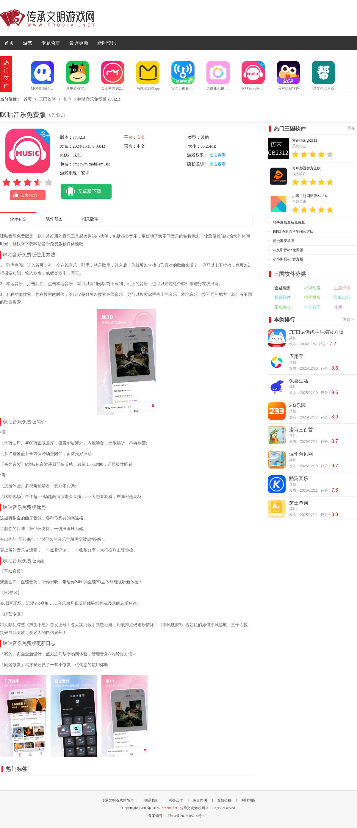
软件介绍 (18, 219)
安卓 (141, 137)
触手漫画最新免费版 (289, 222)
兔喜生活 (298, 380)
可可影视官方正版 (306, 168)
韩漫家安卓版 (283, 241)
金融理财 (282, 288)
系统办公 (282, 307)
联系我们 (151, 800)
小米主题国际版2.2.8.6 (309, 196)
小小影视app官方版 (288, 259)
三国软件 (47, 99)
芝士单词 (298, 502)
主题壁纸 (342, 288)
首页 (9, 43)
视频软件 (282, 297)
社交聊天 (312, 307)
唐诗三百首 (301, 429)
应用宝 (296, 356)
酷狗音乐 (298, 478)
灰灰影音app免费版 (288, 250)
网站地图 (248, 800)
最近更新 (78, 43)
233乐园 (297, 405)
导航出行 (342, 297)
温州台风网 (301, 454)
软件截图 (54, 219)
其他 (67, 99)
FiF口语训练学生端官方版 (293, 231)
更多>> (349, 319)
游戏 (27, 43)
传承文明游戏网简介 (117, 800)
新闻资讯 (106, 43)
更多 (351, 128)
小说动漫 (312, 288)
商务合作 (176, 800)
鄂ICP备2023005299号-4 (186, 816)
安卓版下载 (81, 191)
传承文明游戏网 (47, 18)
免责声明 (200, 800)
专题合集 (50, 43)
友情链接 (224, 800)
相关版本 (90, 219)
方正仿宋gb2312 (304, 140)
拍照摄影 (312, 297)
